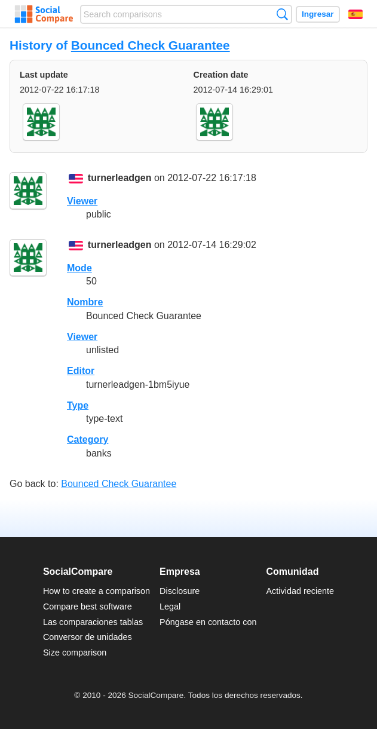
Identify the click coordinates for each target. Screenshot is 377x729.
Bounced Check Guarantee (150, 45)
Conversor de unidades (87, 637)
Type (77, 405)
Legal (170, 606)
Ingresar (318, 14)
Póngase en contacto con (208, 622)
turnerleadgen (120, 178)
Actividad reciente (300, 591)
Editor (80, 371)
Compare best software (87, 606)
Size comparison (74, 652)
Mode (79, 268)
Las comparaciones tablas (93, 622)
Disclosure (180, 591)
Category (87, 439)
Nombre (85, 302)
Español (355, 14)
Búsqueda (282, 14)
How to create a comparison (96, 591)
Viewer (82, 201)
